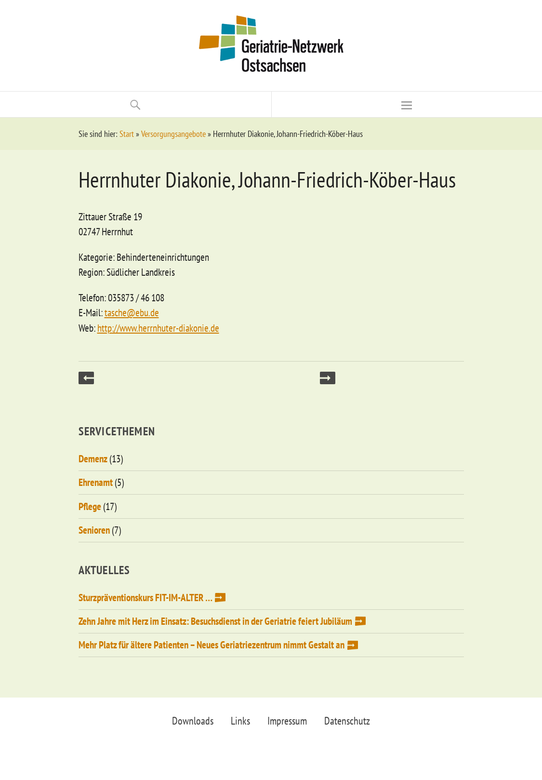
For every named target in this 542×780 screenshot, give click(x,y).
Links (240, 720)
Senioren (94, 530)
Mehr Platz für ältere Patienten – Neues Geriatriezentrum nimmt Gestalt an (211, 644)
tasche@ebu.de (132, 312)
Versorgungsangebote (173, 133)
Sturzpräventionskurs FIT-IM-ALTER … (145, 597)
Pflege (90, 506)
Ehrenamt (96, 482)
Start (126, 133)
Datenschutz (347, 720)
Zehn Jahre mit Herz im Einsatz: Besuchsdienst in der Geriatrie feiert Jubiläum (215, 621)
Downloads (192, 720)
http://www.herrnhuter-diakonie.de (158, 328)
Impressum (287, 720)
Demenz (93, 458)
